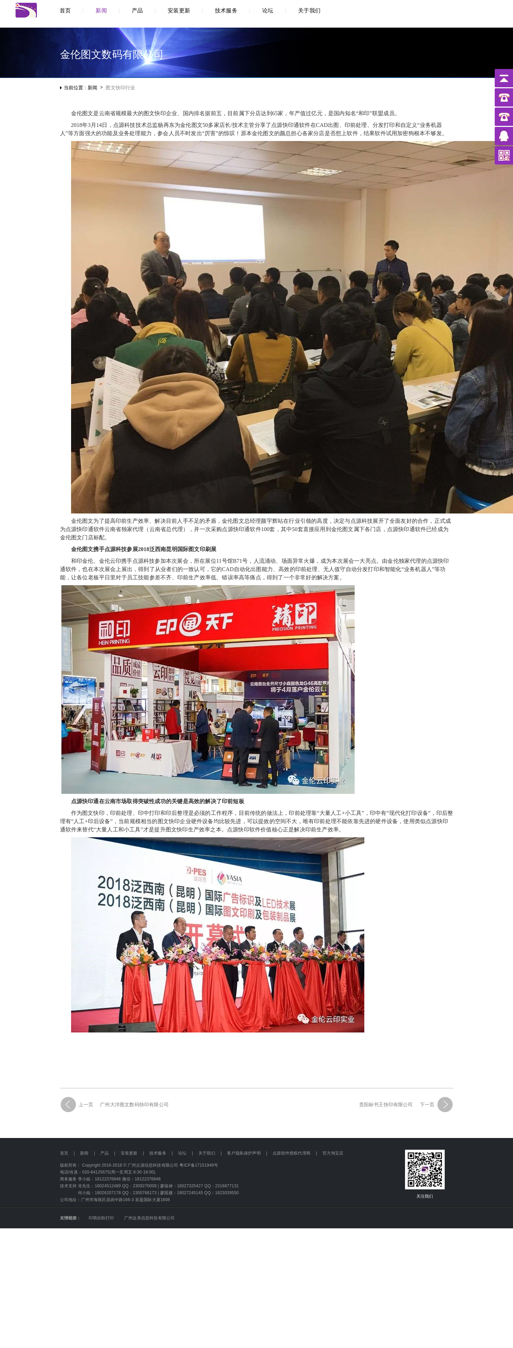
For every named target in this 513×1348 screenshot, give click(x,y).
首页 (65, 10)
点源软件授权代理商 (291, 1153)
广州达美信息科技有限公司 (149, 1218)
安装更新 (129, 1153)
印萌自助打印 (101, 1218)
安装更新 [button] (179, 10)
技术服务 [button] (226, 10)
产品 (104, 1153)
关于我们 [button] (309, 10)
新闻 (84, 1153)
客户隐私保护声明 (244, 1153)
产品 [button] (137, 10)
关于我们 (206, 1153)
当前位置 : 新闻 (80, 87)
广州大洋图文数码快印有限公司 (134, 1104)
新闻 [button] (101, 10)
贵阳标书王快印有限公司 (386, 1104)
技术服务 (157, 1153)
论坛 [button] (267, 10)
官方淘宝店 (333, 1153)
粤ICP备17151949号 (198, 1165)
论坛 (182, 1153)
